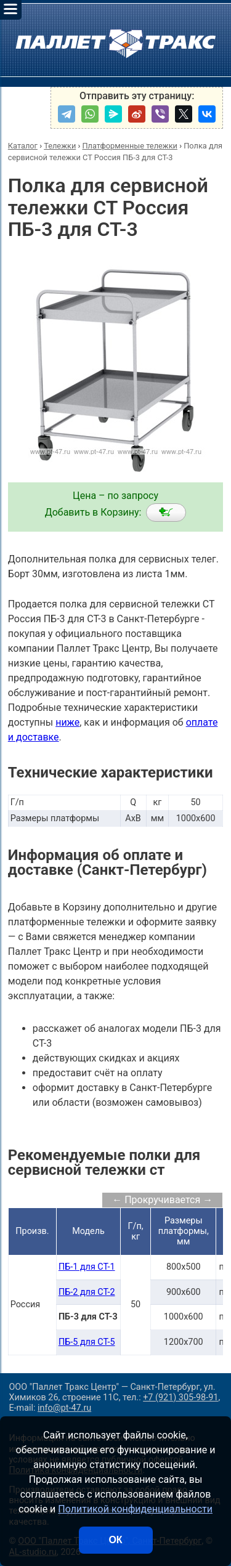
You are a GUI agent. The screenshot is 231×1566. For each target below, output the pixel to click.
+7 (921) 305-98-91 (180, 1397)
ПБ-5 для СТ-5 (87, 1342)
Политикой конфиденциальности (135, 1509)
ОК (115, 1540)
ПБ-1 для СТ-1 (87, 1267)
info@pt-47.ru (64, 1408)
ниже (67, 722)
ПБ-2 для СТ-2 (87, 1292)
